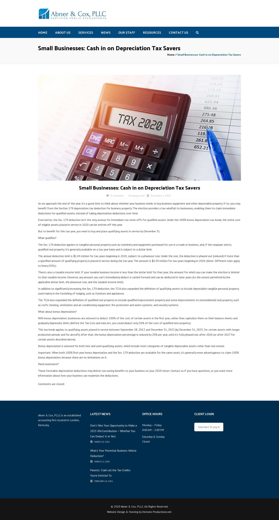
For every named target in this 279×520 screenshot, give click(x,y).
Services (85, 32)
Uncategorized (136, 195)
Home (42, 32)
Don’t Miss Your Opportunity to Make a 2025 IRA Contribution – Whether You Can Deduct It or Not (113, 431)
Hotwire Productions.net (157, 512)
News (105, 32)
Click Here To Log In (209, 427)
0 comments (117, 195)
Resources (152, 32)
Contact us (178, 32)
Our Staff (126, 32)
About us (62, 32)
